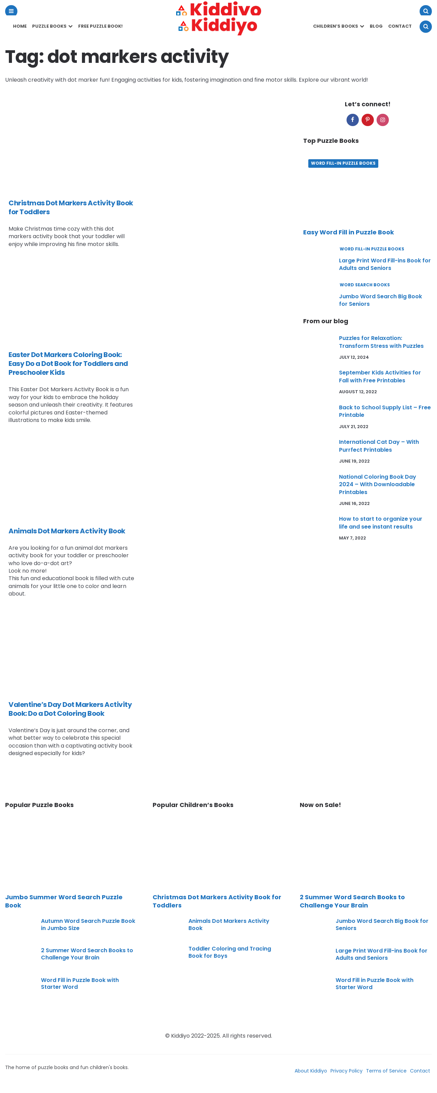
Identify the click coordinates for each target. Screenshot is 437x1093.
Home (20, 26)
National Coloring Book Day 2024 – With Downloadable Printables (377, 484)
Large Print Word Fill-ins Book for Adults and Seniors (385, 264)
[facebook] (353, 120)
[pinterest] (368, 120)
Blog (376, 26)
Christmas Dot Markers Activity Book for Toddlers (71, 207)
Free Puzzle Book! (100, 26)
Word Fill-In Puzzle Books (343, 163)
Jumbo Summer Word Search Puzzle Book (64, 901)
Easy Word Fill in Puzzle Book (348, 232)
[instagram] (383, 120)
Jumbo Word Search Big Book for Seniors (380, 300)
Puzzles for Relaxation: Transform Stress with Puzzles (381, 342)
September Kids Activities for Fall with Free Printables (380, 376)
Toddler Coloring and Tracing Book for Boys (229, 952)
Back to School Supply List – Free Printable (385, 411)
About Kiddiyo (311, 1070)
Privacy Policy (346, 1070)
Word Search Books (365, 285)
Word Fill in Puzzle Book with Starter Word (80, 983)
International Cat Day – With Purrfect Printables (379, 445)
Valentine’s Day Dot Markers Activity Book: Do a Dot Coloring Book (70, 709)
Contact (400, 26)
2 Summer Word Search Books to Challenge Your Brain (87, 953)
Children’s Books (335, 26)
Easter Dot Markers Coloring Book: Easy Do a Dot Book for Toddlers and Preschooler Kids (68, 363)
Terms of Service (386, 1070)
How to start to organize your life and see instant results (380, 522)
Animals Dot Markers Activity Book (67, 531)
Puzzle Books (49, 26)
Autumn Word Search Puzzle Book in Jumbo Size (88, 924)
